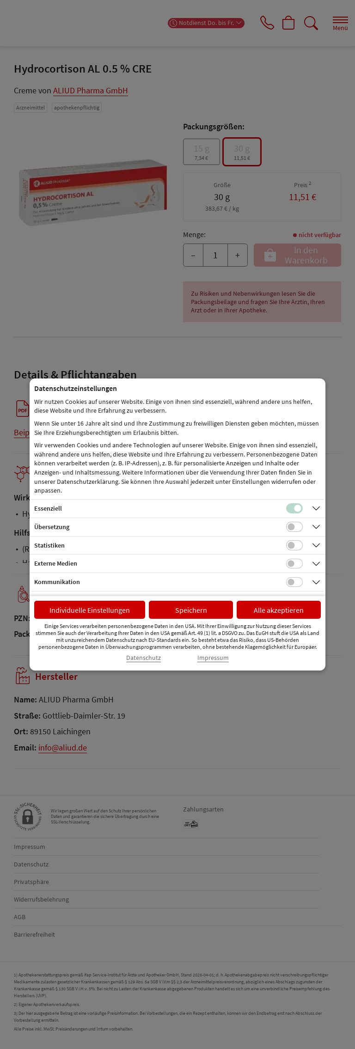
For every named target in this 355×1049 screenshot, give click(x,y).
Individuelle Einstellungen (89, 610)
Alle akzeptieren (279, 610)
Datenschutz (143, 658)
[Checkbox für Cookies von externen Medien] (294, 564)
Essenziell (48, 508)
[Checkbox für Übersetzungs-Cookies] (294, 527)
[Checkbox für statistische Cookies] (294, 545)
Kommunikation (57, 582)
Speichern (191, 610)
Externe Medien (55, 563)
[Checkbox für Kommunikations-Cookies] (294, 582)
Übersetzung (51, 527)
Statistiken (49, 545)
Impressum (213, 658)
